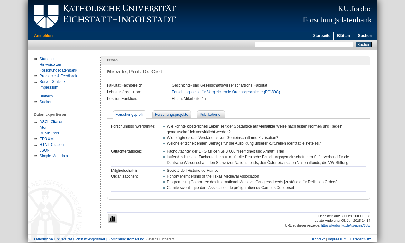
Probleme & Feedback (58, 77)
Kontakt (318, 240)
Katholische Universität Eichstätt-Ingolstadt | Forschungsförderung (88, 240)
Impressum (49, 88)
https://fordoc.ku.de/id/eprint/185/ (345, 226)
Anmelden (43, 36)
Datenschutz (360, 240)
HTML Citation (52, 145)
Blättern (344, 36)
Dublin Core (49, 134)
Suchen (365, 36)
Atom (44, 128)
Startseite (322, 36)
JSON (45, 151)
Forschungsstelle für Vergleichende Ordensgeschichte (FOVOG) (226, 93)
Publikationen (211, 115)
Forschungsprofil (129, 115)
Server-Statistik (52, 82)
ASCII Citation (51, 123)
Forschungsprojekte (171, 115)
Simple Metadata (54, 157)
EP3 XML (48, 140)
